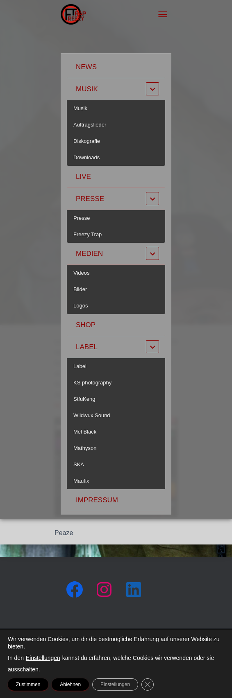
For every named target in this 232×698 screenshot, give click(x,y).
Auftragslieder (89, 125)
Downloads (86, 157)
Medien (89, 254)
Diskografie (86, 141)
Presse (90, 199)
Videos (81, 273)
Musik (87, 89)
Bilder (80, 289)
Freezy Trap (87, 234)
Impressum (97, 500)
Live (83, 177)
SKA (78, 464)
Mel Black (84, 432)
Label (87, 347)
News (86, 67)
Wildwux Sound (91, 415)
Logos (80, 306)
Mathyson (84, 448)
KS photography (92, 382)
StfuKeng (84, 399)
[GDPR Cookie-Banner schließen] (147, 684)
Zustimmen (28, 684)
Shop (86, 325)
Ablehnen (70, 684)
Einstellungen (43, 658)
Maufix (81, 481)
